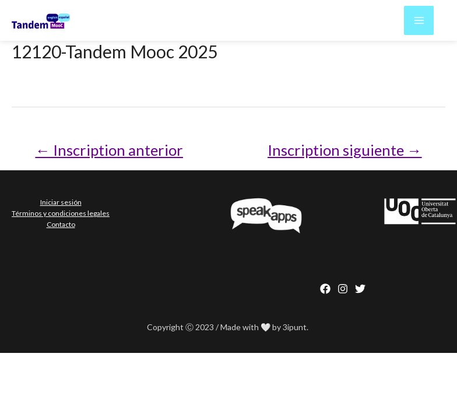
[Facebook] (325, 286)
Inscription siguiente (354, 148)
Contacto (60, 219)
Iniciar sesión (60, 198)
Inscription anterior (100, 148)
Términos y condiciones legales (60, 208)
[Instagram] (343, 286)
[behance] (360, 286)
